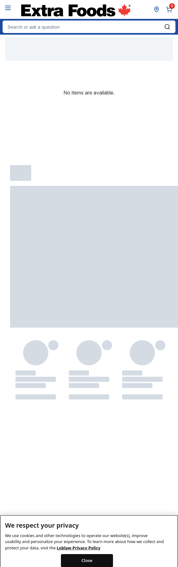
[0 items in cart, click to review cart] (170, 9)
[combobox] (89, 26)
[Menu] (8, 8)
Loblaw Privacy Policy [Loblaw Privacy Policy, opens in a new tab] (78, 552)
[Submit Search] (167, 27)
